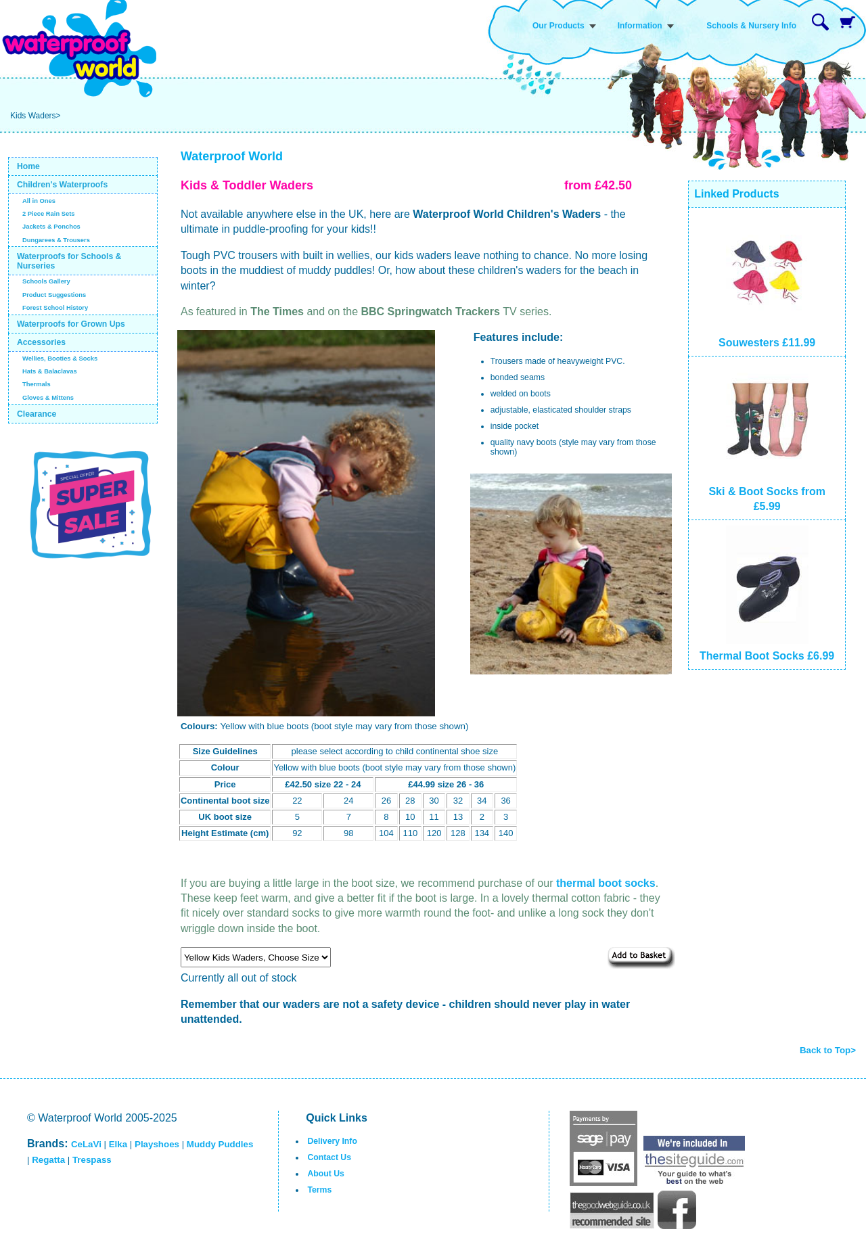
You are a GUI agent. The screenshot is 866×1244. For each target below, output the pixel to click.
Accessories (41, 342)
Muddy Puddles (220, 1144)
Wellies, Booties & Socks (59, 358)
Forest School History (55, 307)
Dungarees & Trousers (56, 240)
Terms (319, 1190)
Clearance (37, 414)
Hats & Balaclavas (49, 371)
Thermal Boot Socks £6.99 (767, 656)
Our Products (558, 25)
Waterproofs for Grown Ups (71, 324)
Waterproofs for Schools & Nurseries (69, 261)
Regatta (48, 1160)
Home (28, 166)
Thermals (36, 384)
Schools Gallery (46, 281)
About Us (325, 1173)
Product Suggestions (54, 295)
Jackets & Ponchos (51, 226)
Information (640, 25)
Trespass (92, 1160)
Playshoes (157, 1144)
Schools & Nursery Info (751, 25)
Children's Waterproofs (62, 184)
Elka (118, 1144)
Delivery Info (332, 1141)
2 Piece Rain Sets (48, 213)
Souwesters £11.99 (767, 342)
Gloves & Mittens (48, 397)
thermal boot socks (606, 883)
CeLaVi (86, 1144)
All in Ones (38, 201)
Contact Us (329, 1157)
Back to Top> (828, 1050)
